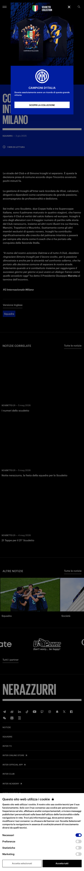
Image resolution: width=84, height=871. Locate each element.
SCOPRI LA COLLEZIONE (42, 105)
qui (49, 817)
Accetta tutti (62, 863)
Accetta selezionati (22, 863)
